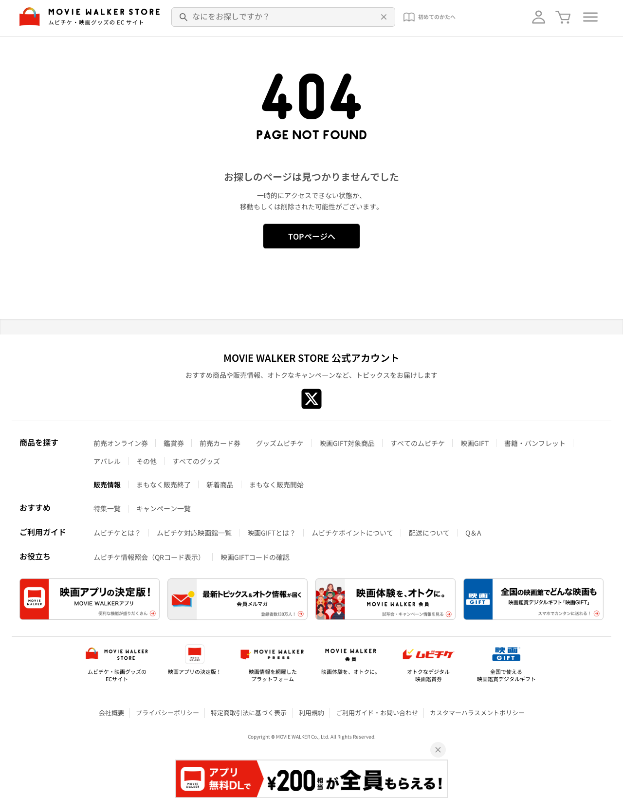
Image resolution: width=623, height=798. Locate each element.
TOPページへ (311, 236)
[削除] (382, 17)
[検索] (184, 17)
